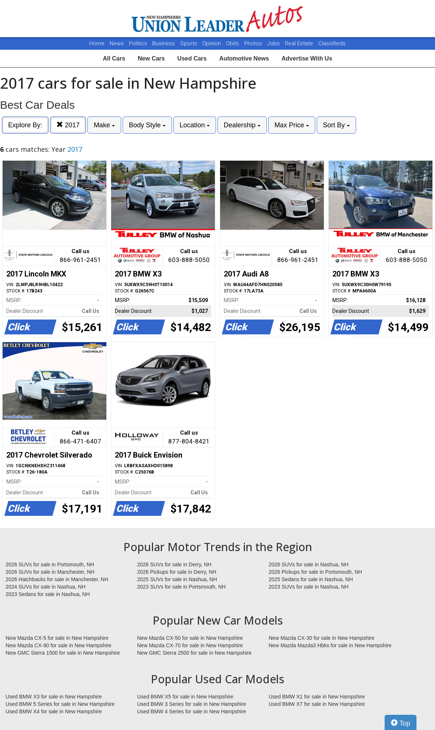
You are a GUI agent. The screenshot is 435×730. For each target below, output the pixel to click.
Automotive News (244, 58)
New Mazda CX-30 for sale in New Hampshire (322, 638)
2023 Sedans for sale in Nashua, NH (48, 594)
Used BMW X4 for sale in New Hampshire (54, 711)
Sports (189, 43)
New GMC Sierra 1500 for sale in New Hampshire (63, 653)
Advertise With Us (307, 58)
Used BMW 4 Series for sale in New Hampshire (191, 711)
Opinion (212, 43)
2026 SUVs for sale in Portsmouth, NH (50, 564)
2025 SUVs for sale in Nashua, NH (177, 579)
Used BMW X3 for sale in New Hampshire (54, 697)
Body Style (147, 125)
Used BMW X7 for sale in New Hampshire (317, 704)
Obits (233, 43)
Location (195, 125)
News (117, 43)
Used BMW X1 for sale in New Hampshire (317, 697)
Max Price (292, 125)
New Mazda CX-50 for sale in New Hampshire (190, 638)
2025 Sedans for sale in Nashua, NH (311, 579)
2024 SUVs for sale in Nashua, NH (46, 587)
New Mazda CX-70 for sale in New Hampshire (190, 645)
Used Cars (192, 58)
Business (164, 43)
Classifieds (332, 43)
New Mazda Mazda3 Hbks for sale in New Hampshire (330, 645)
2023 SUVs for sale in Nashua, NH (309, 587)
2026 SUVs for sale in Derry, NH (174, 564)
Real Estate (300, 43)
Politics (138, 43)
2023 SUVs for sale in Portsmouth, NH (181, 587)
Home (96, 43)
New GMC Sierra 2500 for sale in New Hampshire (194, 653)
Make (104, 125)
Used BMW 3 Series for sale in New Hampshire (191, 704)
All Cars (114, 58)
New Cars (151, 58)
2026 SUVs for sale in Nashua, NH (309, 564)
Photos (253, 43)
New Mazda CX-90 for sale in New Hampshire (59, 645)
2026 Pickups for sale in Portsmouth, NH (315, 572)
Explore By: (25, 125)
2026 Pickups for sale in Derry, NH (176, 572)
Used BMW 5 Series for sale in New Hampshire (60, 704)
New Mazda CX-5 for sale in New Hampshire (57, 638)
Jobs (274, 43)
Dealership (242, 125)
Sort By (336, 125)
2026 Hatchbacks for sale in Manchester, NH (57, 579)
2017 (68, 125)
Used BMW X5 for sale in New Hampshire (185, 697)
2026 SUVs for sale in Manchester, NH (50, 572)
